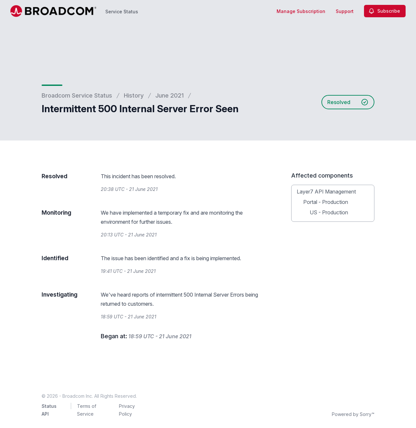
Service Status (121, 11)
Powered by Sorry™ (353, 414)
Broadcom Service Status (77, 95)
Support (345, 11)
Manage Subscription (301, 11)
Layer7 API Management (326, 191)
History (134, 95)
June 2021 (169, 95)
